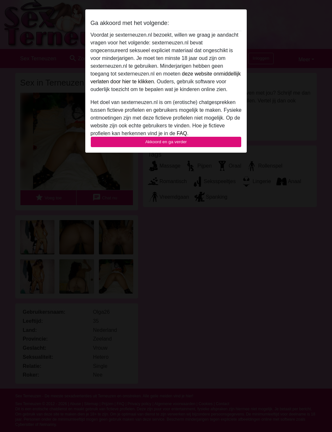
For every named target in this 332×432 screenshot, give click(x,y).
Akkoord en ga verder (166, 141)
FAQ (182, 133)
